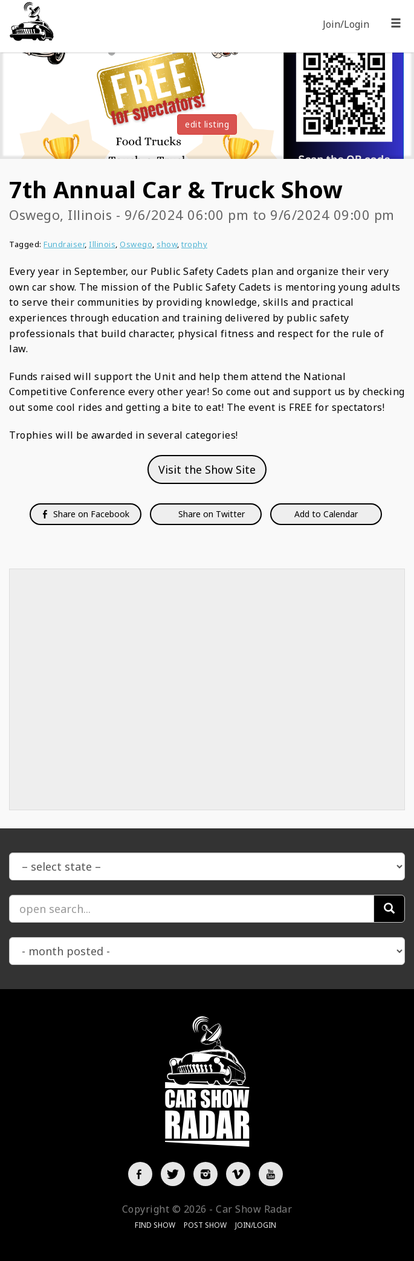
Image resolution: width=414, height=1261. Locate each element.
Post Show (205, 1225)
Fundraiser (64, 244)
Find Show (155, 1225)
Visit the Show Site (207, 469)
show (167, 244)
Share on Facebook (85, 514)
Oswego (136, 244)
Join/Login (346, 24)
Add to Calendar (326, 514)
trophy (194, 244)
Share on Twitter (210, 514)
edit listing (207, 124)
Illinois (102, 244)
